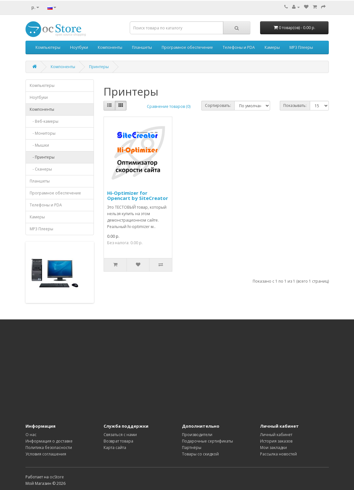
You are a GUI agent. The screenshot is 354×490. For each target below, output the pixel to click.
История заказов (276, 441)
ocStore (57, 477)
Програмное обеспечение (187, 47)
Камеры (272, 47)
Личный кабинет (276, 434)
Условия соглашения (45, 454)
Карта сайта (115, 447)
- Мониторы (43, 133)
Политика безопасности (48, 447)
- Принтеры (42, 157)
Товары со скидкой (200, 454)
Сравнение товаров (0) (168, 106)
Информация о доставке (49, 441)
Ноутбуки (79, 47)
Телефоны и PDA (239, 47)
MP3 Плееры (301, 47)
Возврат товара (118, 441)
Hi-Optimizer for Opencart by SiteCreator (137, 196)
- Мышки (39, 145)
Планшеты (142, 47)
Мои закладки (273, 447)
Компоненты (110, 47)
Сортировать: (218, 105)
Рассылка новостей (278, 454)
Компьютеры (47, 47)
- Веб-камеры (44, 121)
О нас (30, 434)
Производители (197, 434)
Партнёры (191, 447)
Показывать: (295, 105)
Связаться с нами (120, 434)
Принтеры (99, 66)
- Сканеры (41, 169)
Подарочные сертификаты (207, 441)
